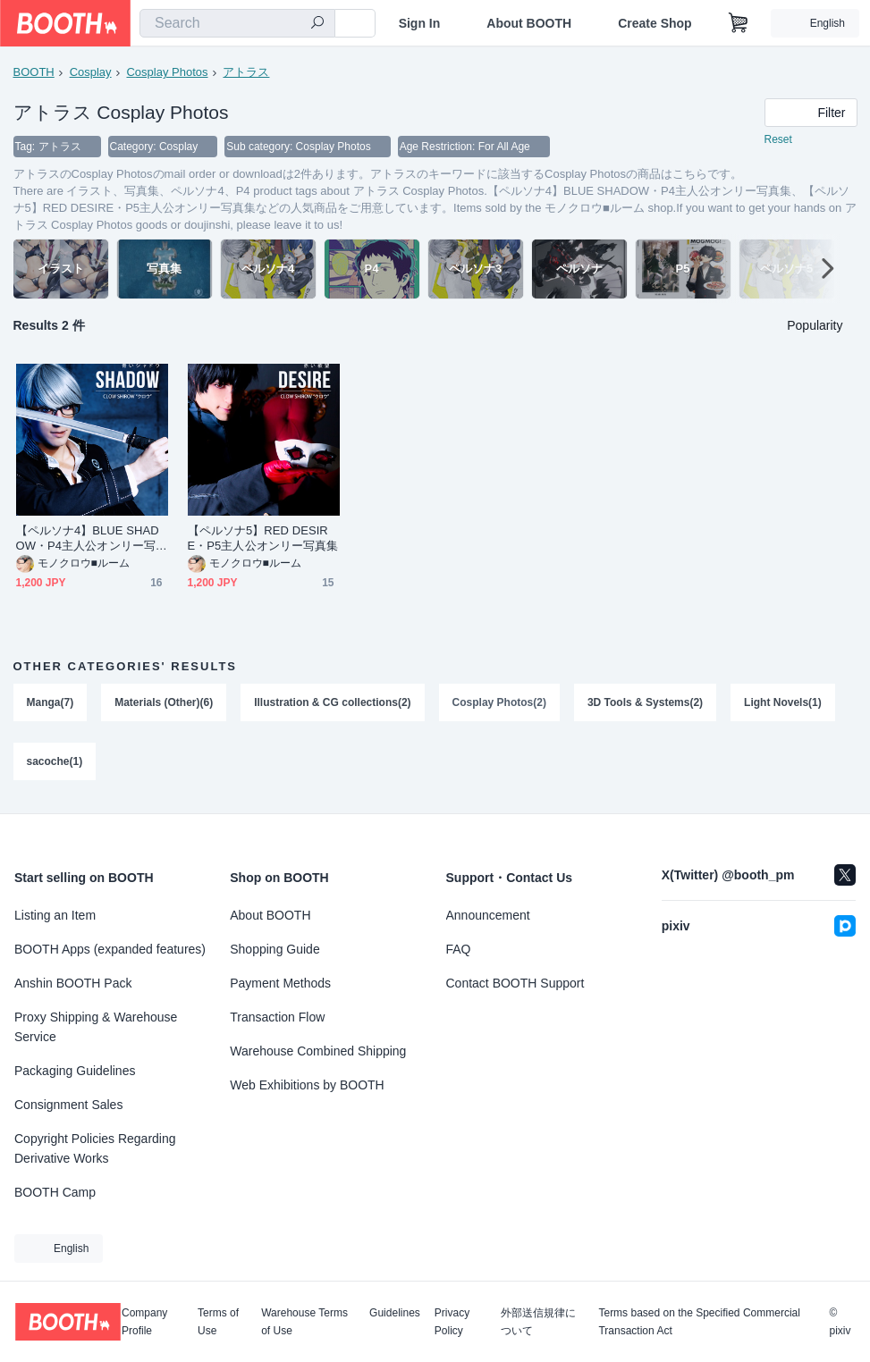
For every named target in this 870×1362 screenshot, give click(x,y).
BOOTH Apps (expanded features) (110, 949)
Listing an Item (55, 915)
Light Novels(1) (783, 702)
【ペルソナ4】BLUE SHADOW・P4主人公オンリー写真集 (91, 538)
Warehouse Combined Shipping (318, 1051)
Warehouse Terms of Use (304, 1321)
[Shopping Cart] (738, 23)
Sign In (420, 23)
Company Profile (144, 1321)
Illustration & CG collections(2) (332, 702)
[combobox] (237, 23)
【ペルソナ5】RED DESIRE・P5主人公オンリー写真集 (263, 538)
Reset (778, 139)
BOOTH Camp (55, 1192)
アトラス (246, 72)
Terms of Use (218, 1321)
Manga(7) (50, 702)
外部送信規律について (538, 1321)
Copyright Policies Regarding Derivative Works (95, 1148)
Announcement (488, 915)
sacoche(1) (55, 761)
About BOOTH (528, 23)
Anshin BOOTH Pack (73, 983)
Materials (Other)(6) (163, 702)
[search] (317, 24)
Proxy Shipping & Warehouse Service (95, 1027)
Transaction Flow (277, 1017)
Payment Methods (280, 983)
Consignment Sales (68, 1104)
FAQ (458, 949)
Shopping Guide (274, 949)
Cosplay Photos (166, 72)
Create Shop (654, 23)
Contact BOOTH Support (515, 983)
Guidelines (394, 1313)
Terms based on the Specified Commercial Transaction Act (698, 1321)
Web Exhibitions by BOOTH (307, 1085)
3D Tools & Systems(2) (645, 702)
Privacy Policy (452, 1321)
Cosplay (91, 72)
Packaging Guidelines (74, 1071)
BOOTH (34, 72)
